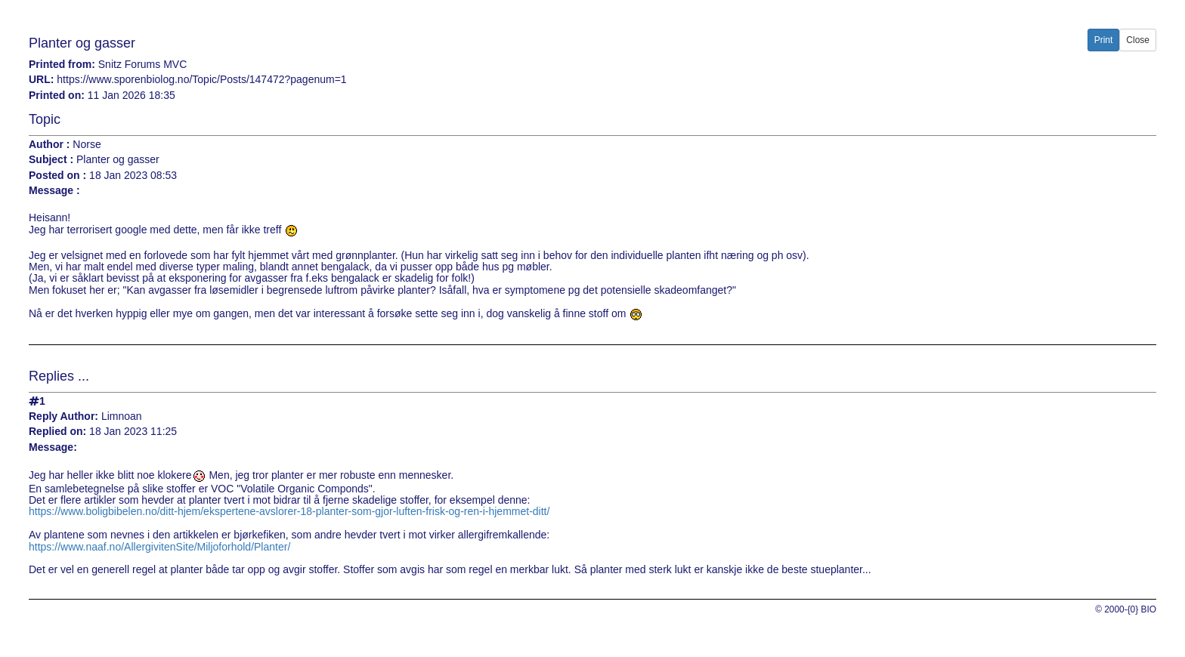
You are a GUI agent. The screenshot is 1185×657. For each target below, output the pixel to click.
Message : (54, 190)
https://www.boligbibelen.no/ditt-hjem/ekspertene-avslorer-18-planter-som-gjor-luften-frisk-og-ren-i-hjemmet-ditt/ (289, 511)
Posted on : (57, 175)
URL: (41, 79)
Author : (49, 144)
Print (1103, 40)
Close (1137, 40)
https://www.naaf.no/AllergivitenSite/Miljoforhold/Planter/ (159, 547)
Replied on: (57, 431)
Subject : (51, 159)
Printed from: (62, 64)
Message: (53, 447)
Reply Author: (63, 416)
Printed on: (57, 95)
